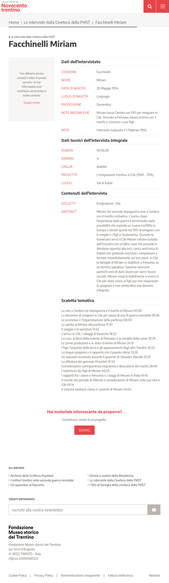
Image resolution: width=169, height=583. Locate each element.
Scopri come (32, 102)
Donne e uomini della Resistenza (110, 476)
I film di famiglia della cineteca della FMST (117, 485)
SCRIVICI (84, 430)
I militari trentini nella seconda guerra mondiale (41, 480)
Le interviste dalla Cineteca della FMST (57, 22)
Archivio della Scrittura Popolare (31, 476)
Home (14, 22)
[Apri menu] (162, 6)
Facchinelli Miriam (111, 22)
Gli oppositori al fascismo (26, 485)
